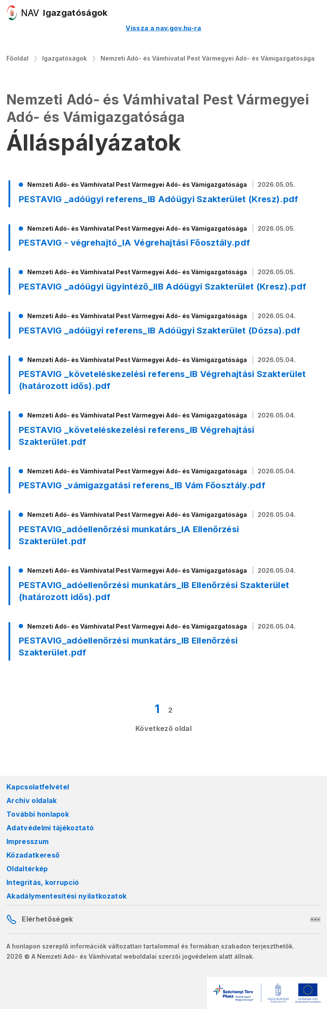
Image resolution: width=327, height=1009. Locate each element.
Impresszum (27, 841)
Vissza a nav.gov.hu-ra (163, 28)
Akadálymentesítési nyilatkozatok (66, 896)
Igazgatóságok (64, 58)
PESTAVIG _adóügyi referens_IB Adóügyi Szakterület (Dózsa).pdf (160, 330)
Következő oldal (163, 728)
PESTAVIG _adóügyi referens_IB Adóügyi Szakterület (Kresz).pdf (158, 199)
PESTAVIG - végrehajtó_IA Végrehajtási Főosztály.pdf (134, 243)
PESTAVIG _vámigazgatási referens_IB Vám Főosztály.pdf (142, 485)
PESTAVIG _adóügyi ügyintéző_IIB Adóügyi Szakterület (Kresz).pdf (162, 286)
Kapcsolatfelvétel (37, 787)
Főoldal (17, 58)
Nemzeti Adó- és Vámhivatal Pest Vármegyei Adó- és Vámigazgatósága (207, 58)
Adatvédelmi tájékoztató (50, 827)
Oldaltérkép (27, 868)
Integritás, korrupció (42, 882)
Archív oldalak (31, 800)
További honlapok (37, 814)
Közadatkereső (33, 855)
